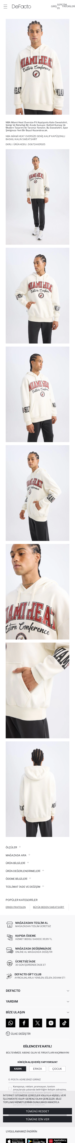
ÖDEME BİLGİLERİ (18, 878)
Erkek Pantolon (16, 907)
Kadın (18, 1068)
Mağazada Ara (18, 855)
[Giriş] (54, 6)
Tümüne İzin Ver (37, 1119)
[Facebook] (24, 1023)
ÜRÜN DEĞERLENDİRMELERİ (25, 871)
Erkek (37, 1068)
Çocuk (57, 1068)
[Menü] (5, 6)
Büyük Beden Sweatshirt (48, 907)
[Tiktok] (64, 1023)
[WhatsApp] (10, 1023)
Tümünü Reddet (37, 1111)
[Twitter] (37, 1023)
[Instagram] (51, 1023)
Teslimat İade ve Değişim (25, 886)
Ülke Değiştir (21, 1033)
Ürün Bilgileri (17, 863)
